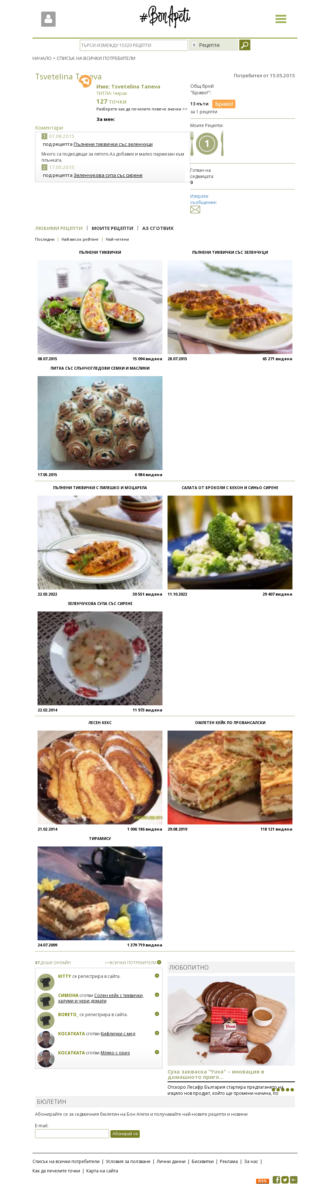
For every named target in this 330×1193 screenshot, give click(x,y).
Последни (45, 239)
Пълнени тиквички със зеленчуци (113, 144)
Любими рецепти (59, 228)
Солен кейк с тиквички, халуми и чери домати (101, 998)
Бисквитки (203, 1161)
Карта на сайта (102, 1171)
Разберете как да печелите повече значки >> (141, 109)
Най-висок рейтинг (80, 239)
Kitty (64, 976)
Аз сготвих (158, 228)
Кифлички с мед (118, 1034)
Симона (68, 995)
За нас (251, 1161)
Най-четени (117, 239)
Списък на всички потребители (66, 1161)
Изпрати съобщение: (203, 202)
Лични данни (171, 1161)
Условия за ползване (128, 1161)
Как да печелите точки (56, 1171)
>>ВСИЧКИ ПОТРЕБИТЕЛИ (130, 962)
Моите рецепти (112, 228)
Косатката (71, 1034)
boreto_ (68, 1014)
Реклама (229, 1161)
